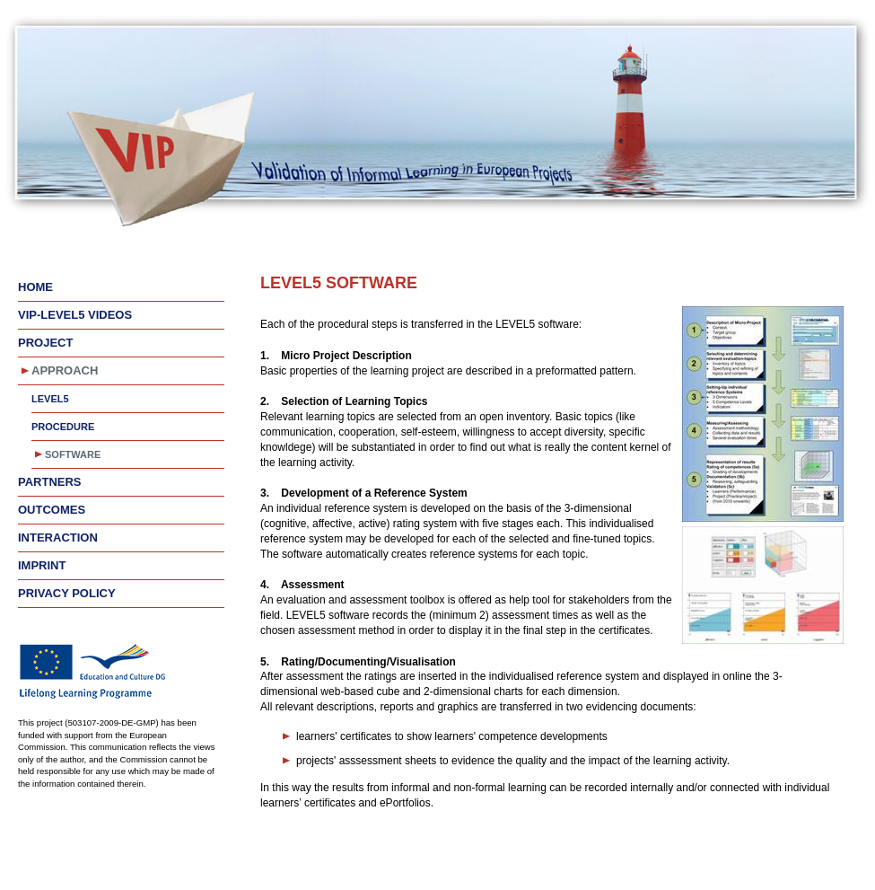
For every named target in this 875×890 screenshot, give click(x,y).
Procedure (62, 426)
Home (35, 287)
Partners (50, 482)
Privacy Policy (67, 593)
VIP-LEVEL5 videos (75, 315)
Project (45, 342)
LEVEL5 (50, 398)
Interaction (58, 537)
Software (73, 454)
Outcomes (51, 509)
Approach (64, 370)
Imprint (42, 565)
